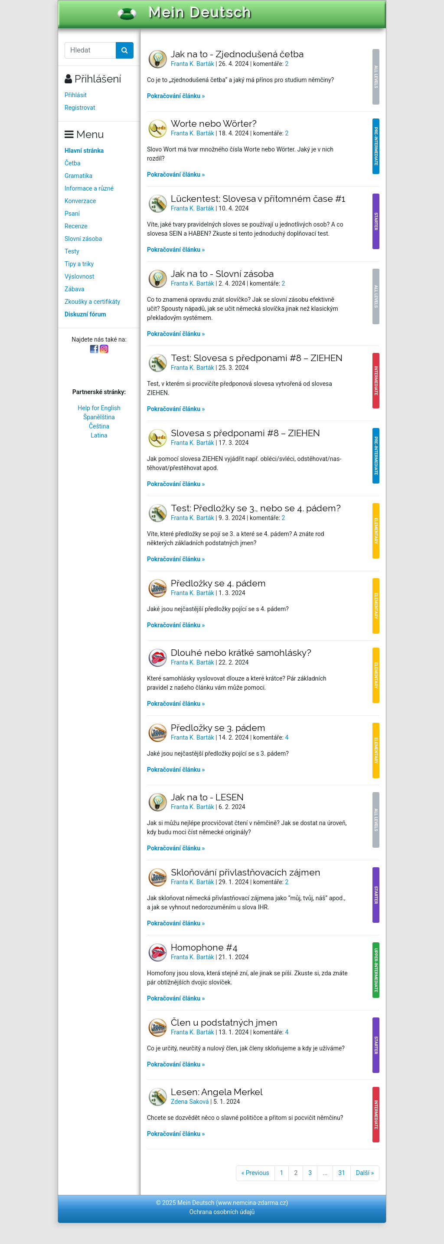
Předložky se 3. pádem (218, 727)
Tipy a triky (79, 263)
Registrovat (80, 107)
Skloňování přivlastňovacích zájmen (245, 872)
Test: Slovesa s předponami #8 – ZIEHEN (257, 357)
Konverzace (80, 200)
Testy (72, 251)
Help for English (99, 408)
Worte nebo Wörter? (214, 123)
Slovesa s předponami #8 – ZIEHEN (245, 433)
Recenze (76, 226)
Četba (73, 163)
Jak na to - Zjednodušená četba (237, 54)
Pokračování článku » (176, 95)
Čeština (99, 426)
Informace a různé (89, 188)
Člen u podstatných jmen (224, 1022)
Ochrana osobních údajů (222, 1211)
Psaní (72, 213)
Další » (365, 1172)
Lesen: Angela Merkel (217, 1091)
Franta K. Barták (193, 63)
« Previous (255, 1172)
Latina (99, 435)
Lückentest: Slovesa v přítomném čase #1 (258, 198)
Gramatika (78, 175)
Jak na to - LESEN (207, 797)
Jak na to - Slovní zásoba (222, 273)
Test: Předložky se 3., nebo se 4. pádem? (256, 508)
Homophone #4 (204, 947)
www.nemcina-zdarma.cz (252, 1202)
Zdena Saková (190, 1101)
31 (341, 1172)
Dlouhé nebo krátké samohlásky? (241, 652)
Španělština (99, 417)
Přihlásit (76, 95)
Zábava (75, 289)
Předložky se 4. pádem (218, 583)
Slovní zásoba (83, 238)
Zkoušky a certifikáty (92, 301)
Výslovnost (79, 276)
